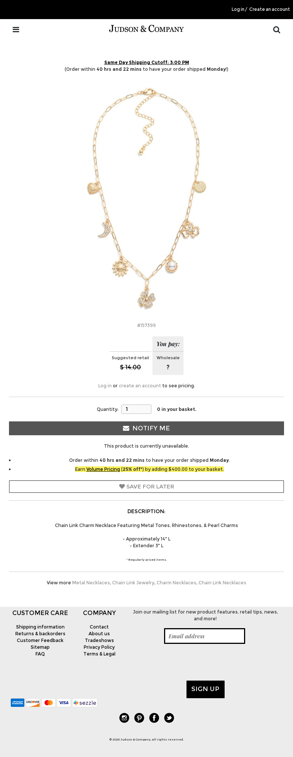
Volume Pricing (103, 469)
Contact (99, 627)
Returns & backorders (40, 633)
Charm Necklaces (176, 582)
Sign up (205, 689)
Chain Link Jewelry (133, 582)
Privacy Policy (99, 647)
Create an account (269, 9)
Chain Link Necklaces (222, 582)
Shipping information (40, 627)
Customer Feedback (40, 640)
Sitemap (40, 647)
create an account (140, 385)
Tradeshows (99, 640)
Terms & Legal (99, 654)
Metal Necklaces (91, 582)
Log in (238, 9)
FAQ (40, 654)
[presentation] (185, 662)
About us (99, 633)
